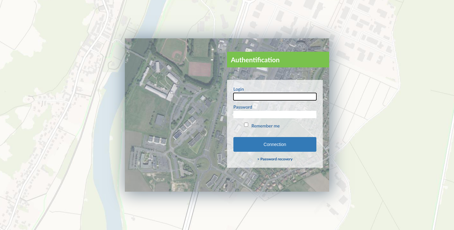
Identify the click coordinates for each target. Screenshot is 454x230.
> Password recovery (275, 159)
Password (274, 111)
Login (274, 93)
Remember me (261, 125)
